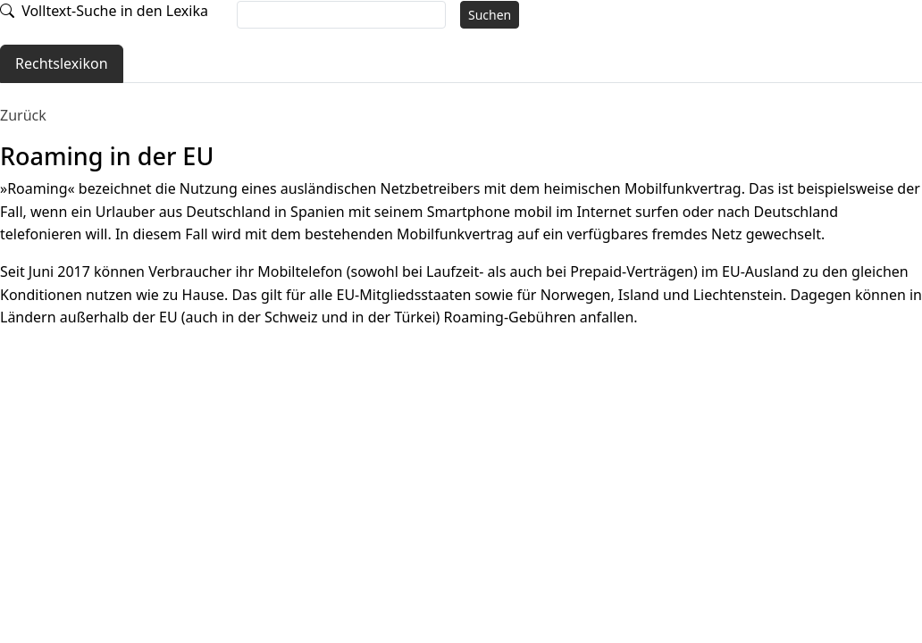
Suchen (489, 14)
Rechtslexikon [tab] (61, 63)
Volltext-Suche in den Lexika (104, 11)
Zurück (23, 115)
